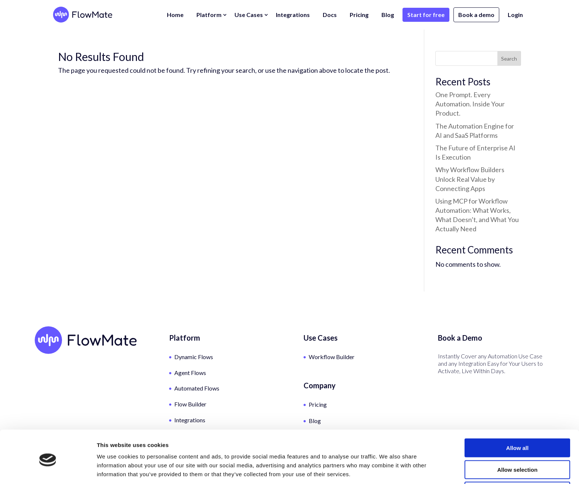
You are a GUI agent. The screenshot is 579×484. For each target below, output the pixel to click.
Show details (387, 469)
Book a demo (476, 14)
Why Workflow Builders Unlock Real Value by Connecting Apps (469, 179)
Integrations (293, 14)
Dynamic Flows (193, 356)
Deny (517, 462)
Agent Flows (190, 372)
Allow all (517, 419)
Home (175, 14)
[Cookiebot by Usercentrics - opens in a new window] (48, 469)
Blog (387, 14)
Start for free (426, 14)
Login (515, 14)
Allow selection (517, 441)
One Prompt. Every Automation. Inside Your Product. (470, 104)
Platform (209, 14)
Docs (330, 14)
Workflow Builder (331, 356)
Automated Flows (196, 388)
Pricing (359, 14)
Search (509, 58)
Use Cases (248, 14)
